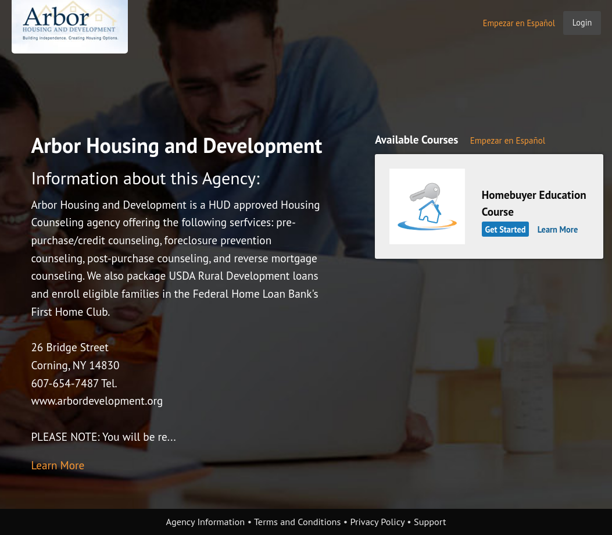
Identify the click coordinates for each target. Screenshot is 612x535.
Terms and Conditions (297, 521)
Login (582, 22)
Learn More (57, 465)
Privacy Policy (377, 521)
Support (430, 521)
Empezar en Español (519, 22)
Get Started (505, 229)
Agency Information (205, 521)
